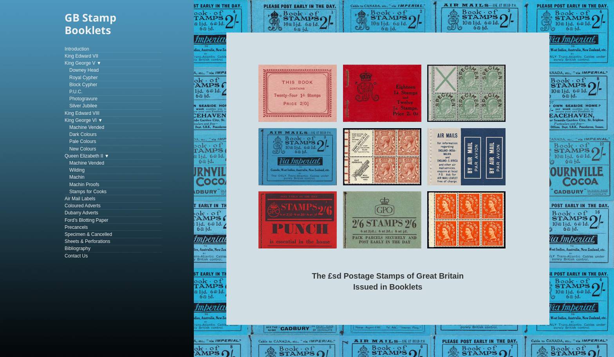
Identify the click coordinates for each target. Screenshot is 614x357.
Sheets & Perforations (87, 241)
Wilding (77, 170)
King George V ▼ (83, 63)
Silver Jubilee (83, 106)
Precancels (76, 227)
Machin (77, 177)
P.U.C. (76, 91)
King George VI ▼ (84, 120)
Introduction (77, 49)
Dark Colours (83, 134)
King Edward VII (81, 56)
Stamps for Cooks (88, 191)
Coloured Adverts (83, 205)
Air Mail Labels (80, 198)
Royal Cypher (83, 77)
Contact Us (76, 256)
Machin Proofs (84, 184)
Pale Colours (82, 141)
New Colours (82, 149)
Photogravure (83, 98)
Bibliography (77, 248)
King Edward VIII (82, 113)
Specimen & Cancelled (88, 234)
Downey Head (84, 70)
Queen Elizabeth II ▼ (87, 156)
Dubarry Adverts (81, 213)
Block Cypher (83, 84)
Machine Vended (86, 127)
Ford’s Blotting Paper (86, 220)
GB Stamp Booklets (90, 23)
